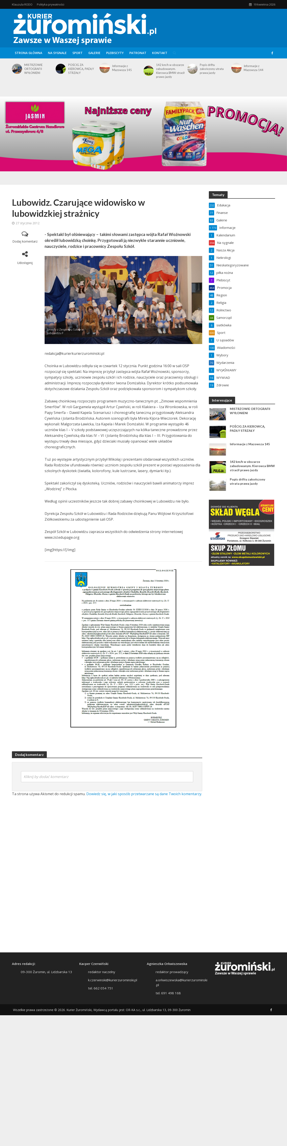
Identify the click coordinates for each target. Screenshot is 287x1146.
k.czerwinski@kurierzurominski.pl (112, 980)
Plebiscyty (115, 53)
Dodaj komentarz (25, 241)
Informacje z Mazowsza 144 (253, 68)
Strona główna (28, 53)
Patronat (137, 53)
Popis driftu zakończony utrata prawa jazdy (212, 69)
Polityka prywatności (50, 4)
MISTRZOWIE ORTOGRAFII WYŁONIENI (33, 69)
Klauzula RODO (22, 4)
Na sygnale (57, 53)
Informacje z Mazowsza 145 (122, 68)
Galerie (94, 53)
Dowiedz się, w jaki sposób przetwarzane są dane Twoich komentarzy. (144, 793)
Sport (77, 53)
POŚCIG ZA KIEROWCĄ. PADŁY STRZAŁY (81, 69)
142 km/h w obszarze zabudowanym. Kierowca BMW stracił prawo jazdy (170, 71)
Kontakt (159, 53)
